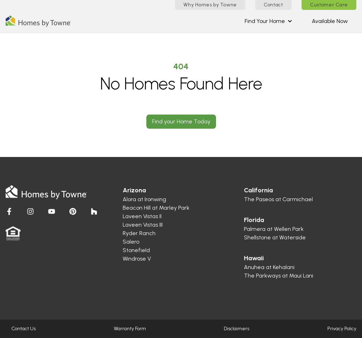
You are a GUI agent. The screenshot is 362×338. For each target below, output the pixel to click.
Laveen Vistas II (142, 216)
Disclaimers (236, 329)
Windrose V (137, 258)
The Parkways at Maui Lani (278, 275)
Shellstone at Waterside (275, 237)
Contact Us (23, 329)
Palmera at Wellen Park (274, 229)
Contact (273, 5)
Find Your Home (268, 21)
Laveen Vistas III (143, 224)
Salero (131, 241)
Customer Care (329, 5)
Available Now (330, 21)
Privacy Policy (341, 329)
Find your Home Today (181, 121)
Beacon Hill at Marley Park (156, 207)
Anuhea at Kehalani (269, 267)
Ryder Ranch (139, 233)
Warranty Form (130, 329)
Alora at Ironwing (144, 199)
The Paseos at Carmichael (278, 199)
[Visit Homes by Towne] (9, 211)
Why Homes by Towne (210, 5)
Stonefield (136, 250)
